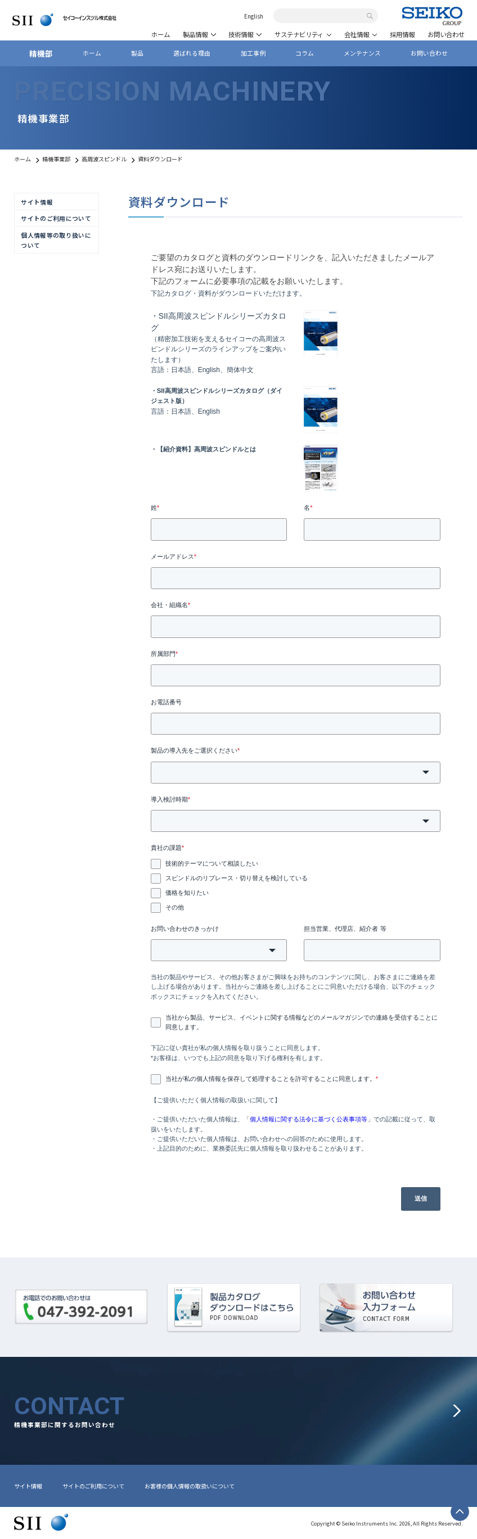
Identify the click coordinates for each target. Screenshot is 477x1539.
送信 (421, 1198)
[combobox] (321, 16)
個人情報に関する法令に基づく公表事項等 (308, 1119)
